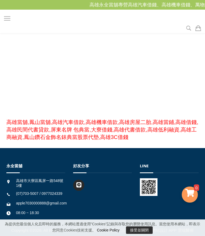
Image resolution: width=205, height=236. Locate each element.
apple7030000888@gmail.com (41, 203)
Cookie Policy (108, 230)
